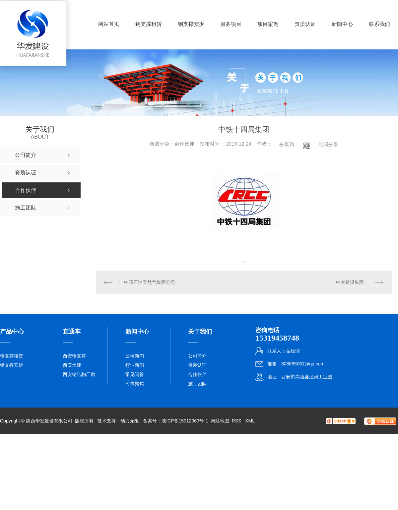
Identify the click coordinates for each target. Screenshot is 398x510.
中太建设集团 (350, 282)
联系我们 (379, 24)
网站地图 (220, 420)
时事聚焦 (134, 383)
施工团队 (197, 383)
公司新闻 (134, 355)
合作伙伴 (197, 374)
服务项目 (230, 24)
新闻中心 (342, 24)
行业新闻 (134, 365)
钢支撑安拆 (191, 24)
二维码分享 (325, 144)
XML (250, 420)
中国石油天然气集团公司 (149, 282)
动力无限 (129, 420)
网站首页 (108, 24)
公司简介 (197, 355)
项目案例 (268, 24)
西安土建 (72, 365)
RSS (237, 420)
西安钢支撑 (74, 355)
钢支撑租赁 (148, 24)
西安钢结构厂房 (79, 374)
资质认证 (305, 24)
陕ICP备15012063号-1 (185, 420)
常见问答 (134, 374)
